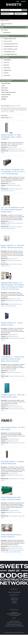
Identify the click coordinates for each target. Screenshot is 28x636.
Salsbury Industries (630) (10, 38)
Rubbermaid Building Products (15, 546)
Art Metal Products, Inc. (14, 405)
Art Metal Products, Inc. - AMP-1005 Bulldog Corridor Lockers (13, 396)
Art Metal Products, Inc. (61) (10, 46)
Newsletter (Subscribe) (14, 592)
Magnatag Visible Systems (14, 298)
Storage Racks (4, 96)
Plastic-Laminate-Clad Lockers (8, 92)
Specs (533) (7, 67)
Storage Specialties (5, 83)
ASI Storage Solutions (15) (10, 54)
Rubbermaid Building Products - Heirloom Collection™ (11, 536)
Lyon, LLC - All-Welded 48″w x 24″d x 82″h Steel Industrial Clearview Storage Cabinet (12, 210)
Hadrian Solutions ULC (13, 334)
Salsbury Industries (13, 147)
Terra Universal (12, 183)
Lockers (3, 85)
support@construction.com (14, 613)
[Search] (14, 10)
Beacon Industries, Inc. (13, 258)
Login (17, 1)
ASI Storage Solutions (13, 473)
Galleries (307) (7, 70)
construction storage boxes (16, 223)
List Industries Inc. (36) (9, 51)
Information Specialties (14, 304)
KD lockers (13, 372)
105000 (12, 185)
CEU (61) (6, 72)
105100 (12, 149)
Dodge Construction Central (14, 624)
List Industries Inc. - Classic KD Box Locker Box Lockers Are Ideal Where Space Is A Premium (12, 359)
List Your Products (14, 615)
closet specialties (18, 548)
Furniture (11, 190)
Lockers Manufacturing (13, 510)
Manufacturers (7, 32)
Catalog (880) (7, 59)
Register (23, 1)
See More (3, 99)
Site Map (14, 601)
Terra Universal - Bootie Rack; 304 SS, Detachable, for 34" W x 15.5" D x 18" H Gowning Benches (13, 172)
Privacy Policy (14, 599)
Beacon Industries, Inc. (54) (10, 49)
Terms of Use (14, 598)
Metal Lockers (4, 87)
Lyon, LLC (11, 221)
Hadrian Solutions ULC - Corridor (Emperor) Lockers (12, 324)
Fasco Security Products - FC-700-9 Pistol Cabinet (13, 428)
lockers (16, 336)
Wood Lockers (4, 90)
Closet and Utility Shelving (15, 551)
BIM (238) (6, 65)
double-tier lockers (15, 475)
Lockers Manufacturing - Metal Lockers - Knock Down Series (11, 498)
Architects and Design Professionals (14, 626)
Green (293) (7, 75)
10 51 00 (13, 406)
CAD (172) (6, 62)
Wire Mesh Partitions (13, 264)
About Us (14, 603)
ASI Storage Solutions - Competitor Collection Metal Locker (12, 462)
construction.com (14, 621)
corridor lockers (18, 406)
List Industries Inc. (12, 370)
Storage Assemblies (6, 94)
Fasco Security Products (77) (11, 43)
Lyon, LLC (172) (8, 41)
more (11, 111)
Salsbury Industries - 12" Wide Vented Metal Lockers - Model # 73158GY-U (11, 137)
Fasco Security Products (14, 439)
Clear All (2, 25)
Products (6, 30)
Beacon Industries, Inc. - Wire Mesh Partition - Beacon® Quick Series (12, 246)
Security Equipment (11, 228)
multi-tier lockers (18, 149)
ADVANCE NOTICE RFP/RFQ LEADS (14, 622)
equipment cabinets (5, 224)
